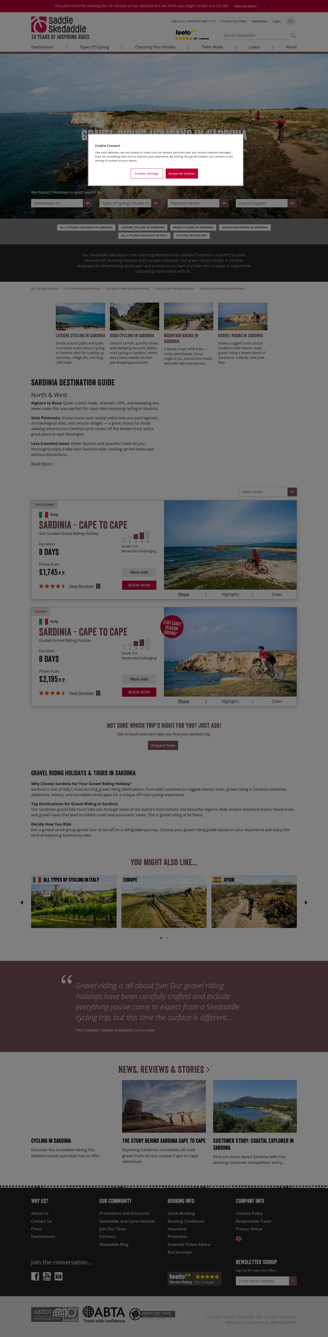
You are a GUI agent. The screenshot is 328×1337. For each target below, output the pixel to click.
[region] (165, 160)
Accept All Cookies (182, 173)
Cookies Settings (147, 173)
